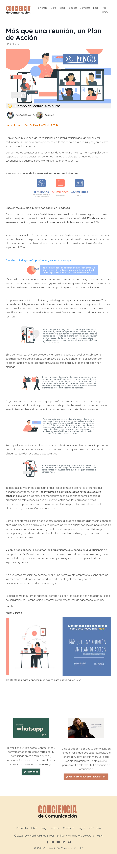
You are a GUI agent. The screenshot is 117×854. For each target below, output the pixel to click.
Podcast (71, 7)
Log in (95, 9)
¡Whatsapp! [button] (31, 771)
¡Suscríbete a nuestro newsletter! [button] (85, 776)
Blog (61, 7)
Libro (53, 7)
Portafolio (41, 7)
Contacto (84, 7)
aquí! (78, 679)
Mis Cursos (104, 9)
